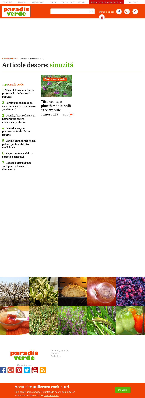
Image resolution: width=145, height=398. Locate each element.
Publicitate (55, 356)
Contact (133, 2)
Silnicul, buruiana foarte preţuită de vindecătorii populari (18, 94)
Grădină (7, 2)
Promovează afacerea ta (106, 2)
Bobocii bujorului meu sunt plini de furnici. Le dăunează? (17, 166)
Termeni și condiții (59, 350)
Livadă (22, 2)
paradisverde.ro (9, 59)
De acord (122, 390)
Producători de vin (73, 2)
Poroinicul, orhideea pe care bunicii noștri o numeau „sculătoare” (19, 106)
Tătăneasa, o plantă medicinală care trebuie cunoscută (56, 108)
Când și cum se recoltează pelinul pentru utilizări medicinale (19, 144)
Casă (53, 2)
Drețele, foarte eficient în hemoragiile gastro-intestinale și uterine (18, 119)
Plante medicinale (54, 79)
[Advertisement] (72, 37)
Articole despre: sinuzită (32, 59)
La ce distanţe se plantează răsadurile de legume (16, 132)
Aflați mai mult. (51, 395)
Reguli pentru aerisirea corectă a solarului (17, 155)
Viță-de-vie (38, 2)
